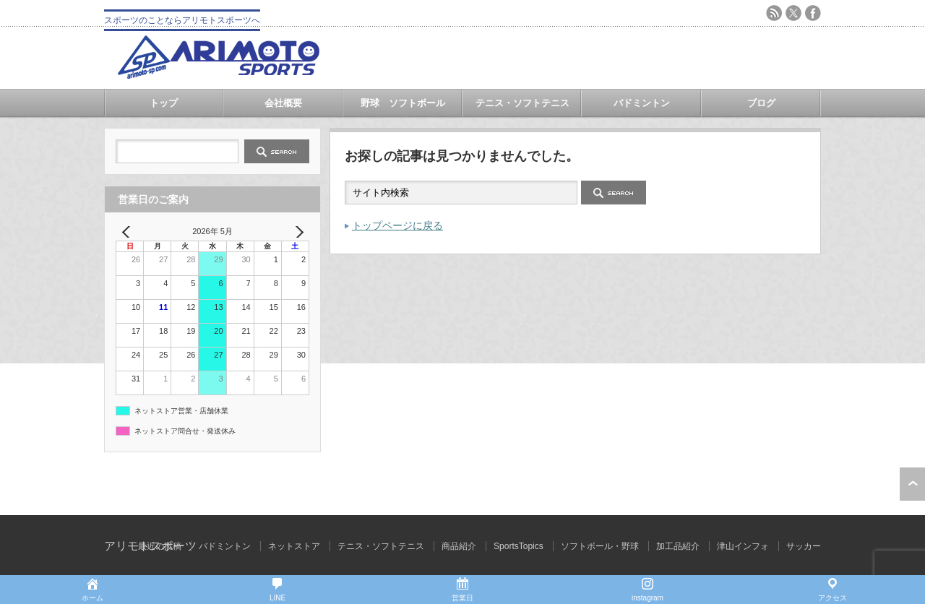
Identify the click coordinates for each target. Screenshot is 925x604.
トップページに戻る (397, 225)
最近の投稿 (159, 546)
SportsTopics (518, 546)
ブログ (761, 103)
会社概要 (283, 103)
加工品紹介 (678, 546)
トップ (164, 103)
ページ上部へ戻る (912, 484)
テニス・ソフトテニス (522, 103)
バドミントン (642, 103)
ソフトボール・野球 (600, 546)
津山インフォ (743, 546)
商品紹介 (459, 546)
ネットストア (294, 546)
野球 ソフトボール (403, 103)
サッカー (803, 546)
